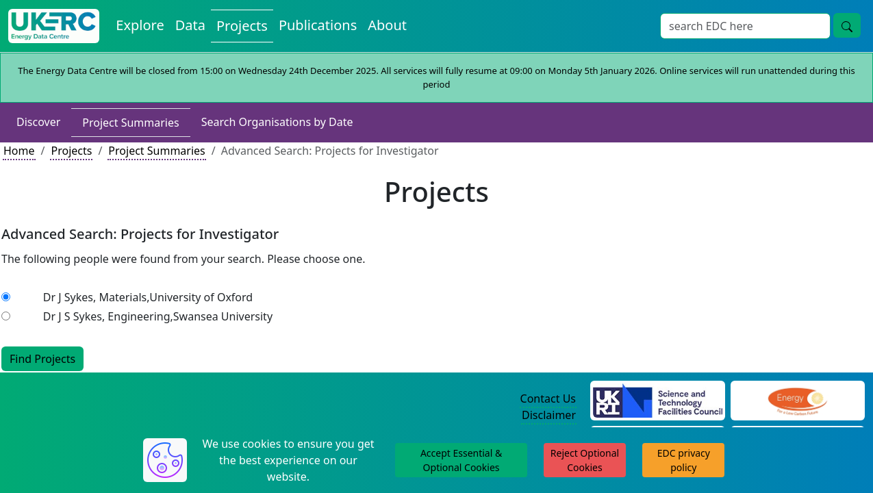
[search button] (847, 25)
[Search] (745, 26)
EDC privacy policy (683, 460)
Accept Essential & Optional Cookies (461, 460)
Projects (242, 25)
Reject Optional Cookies (585, 460)
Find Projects (42, 358)
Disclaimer (549, 414)
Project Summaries (130, 122)
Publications (318, 25)
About (387, 25)
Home (19, 150)
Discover (38, 121)
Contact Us (548, 398)
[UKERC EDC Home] (53, 26)
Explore (140, 25)
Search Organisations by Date (277, 121)
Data (190, 25)
